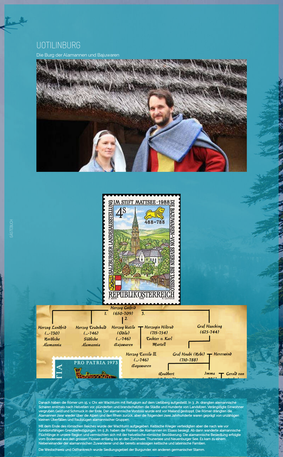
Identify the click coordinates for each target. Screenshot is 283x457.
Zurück (175, 439)
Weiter (188, 439)
